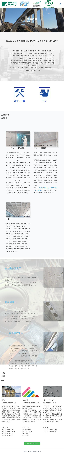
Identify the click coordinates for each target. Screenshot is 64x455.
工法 (44, 101)
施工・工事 (19, 101)
